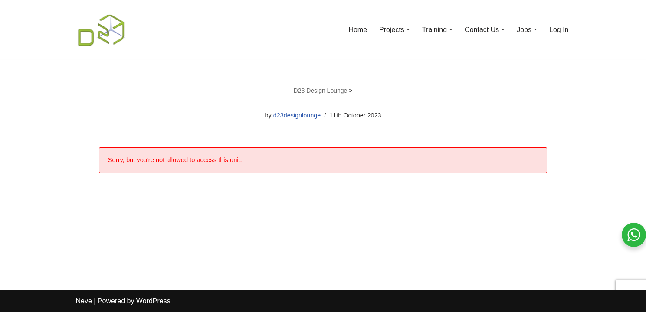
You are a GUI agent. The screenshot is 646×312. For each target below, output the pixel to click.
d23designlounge (297, 115)
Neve (84, 301)
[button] (408, 29)
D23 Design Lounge (321, 90)
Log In (558, 29)
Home (357, 29)
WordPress (153, 301)
